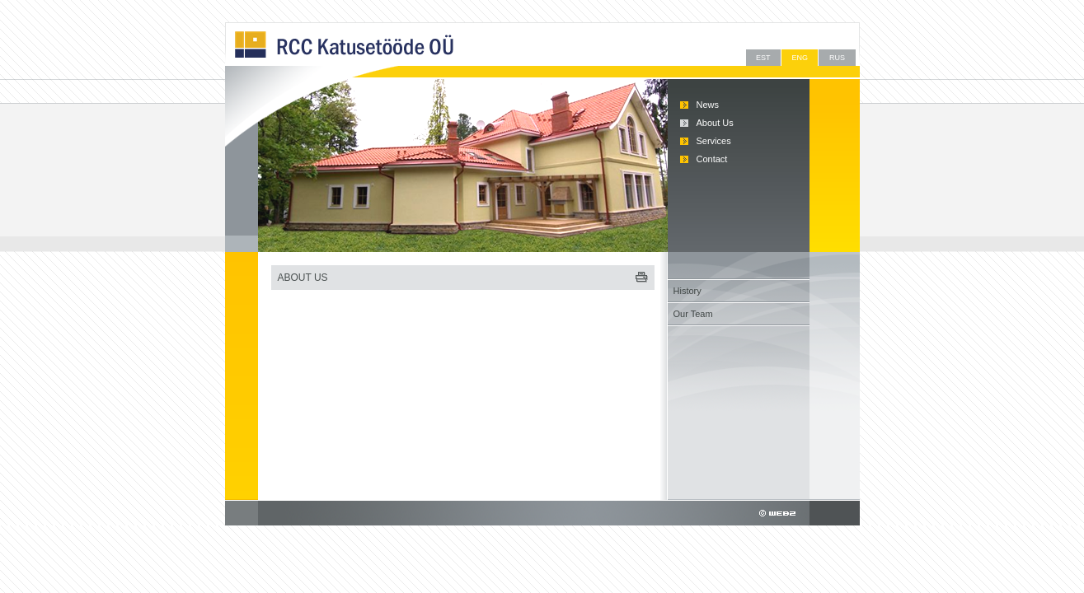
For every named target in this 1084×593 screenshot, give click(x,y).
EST (763, 58)
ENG (799, 58)
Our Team (693, 314)
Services (714, 141)
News (708, 105)
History (687, 291)
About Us (715, 123)
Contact (712, 159)
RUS (837, 58)
